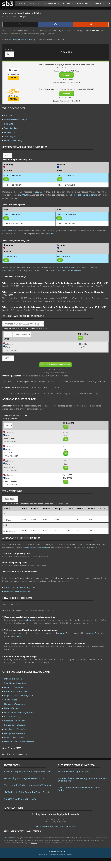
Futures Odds (10, 132)
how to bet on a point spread (84, 195)
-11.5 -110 (82, 347)
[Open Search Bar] (108, 3)
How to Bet (85, 3)
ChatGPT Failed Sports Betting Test (21, 799)
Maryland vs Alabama (13, 678)
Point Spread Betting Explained (73, 771)
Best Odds (8, 115)
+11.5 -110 (82, 344)
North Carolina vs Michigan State (19, 712)
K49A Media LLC (9, 838)
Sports (35, 3)
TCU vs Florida (10, 699)
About (100, 3)
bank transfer (91, 633)
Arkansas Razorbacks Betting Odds (19, 587)
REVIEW (13, 77)
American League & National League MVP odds (27, 771)
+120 (65, 432)
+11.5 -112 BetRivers (12, 185)
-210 (65, 449)
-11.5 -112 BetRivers (66, 185)
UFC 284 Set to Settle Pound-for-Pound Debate (27, 792)
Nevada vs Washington (14, 704)
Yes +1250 (67, 475)
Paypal (19, 636)
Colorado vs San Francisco (15, 691)
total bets (50, 233)
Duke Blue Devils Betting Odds (17, 591)
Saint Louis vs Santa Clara (15, 729)
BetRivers (6, 230)
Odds (23, 3)
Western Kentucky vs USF (15, 720)
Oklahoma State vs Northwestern (19, 741)
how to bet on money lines (69, 270)
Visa (51, 633)
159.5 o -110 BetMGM (13, 223)
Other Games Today (13, 140)
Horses (69, 3)
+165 (65, 461)
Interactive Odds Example (15, 119)
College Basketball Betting (23, 39)
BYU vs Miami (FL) (12, 716)
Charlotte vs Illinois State (15, 683)
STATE (9, 50)
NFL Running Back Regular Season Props (24, 778)
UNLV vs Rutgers (11, 708)
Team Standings (11, 128)
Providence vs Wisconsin (15, 725)
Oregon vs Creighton (13, 687)
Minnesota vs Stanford (14, 737)
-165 (65, 435)
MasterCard (65, 633)
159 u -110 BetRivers (65, 223)
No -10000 (67, 478)
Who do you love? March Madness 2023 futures (27, 785)
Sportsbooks (52, 3)
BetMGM (39, 192)
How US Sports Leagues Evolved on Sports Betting (79, 788)
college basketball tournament (36, 547)
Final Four (85, 547)
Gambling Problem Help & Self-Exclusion (55, 826)
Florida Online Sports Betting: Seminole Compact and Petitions (82, 779)
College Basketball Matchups (16, 754)
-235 (65, 464)
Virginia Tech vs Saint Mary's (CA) (18, 695)
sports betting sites (27, 620)
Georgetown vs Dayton (14, 733)
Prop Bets (8, 124)
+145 (65, 446)
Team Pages (9, 136)
